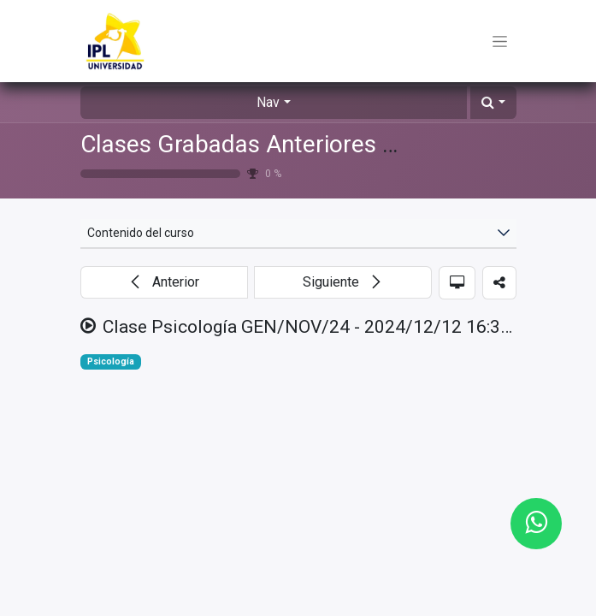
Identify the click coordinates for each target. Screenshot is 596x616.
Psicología (110, 361)
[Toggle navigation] (499, 41)
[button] (493, 102)
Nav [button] (268, 102)
